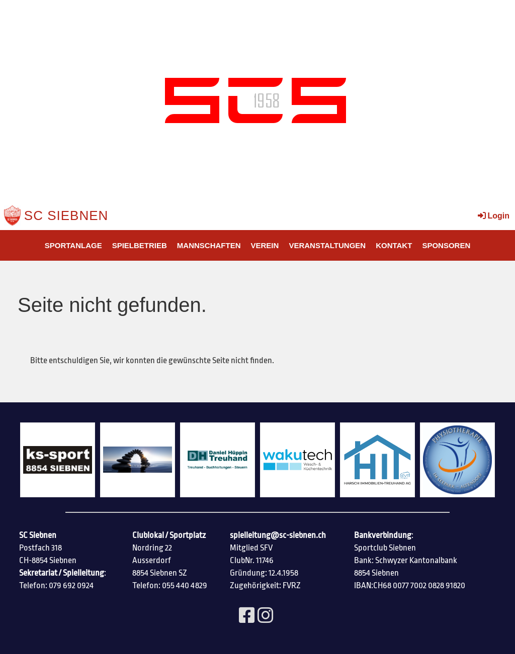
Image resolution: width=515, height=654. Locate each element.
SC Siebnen (66, 215)
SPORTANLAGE (73, 245)
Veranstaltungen (327, 245)
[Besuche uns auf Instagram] (266, 616)
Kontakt (394, 245)
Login (492, 215)
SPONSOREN (446, 245)
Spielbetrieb (139, 245)
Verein (265, 245)
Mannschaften (209, 245)
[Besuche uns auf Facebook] (247, 616)
